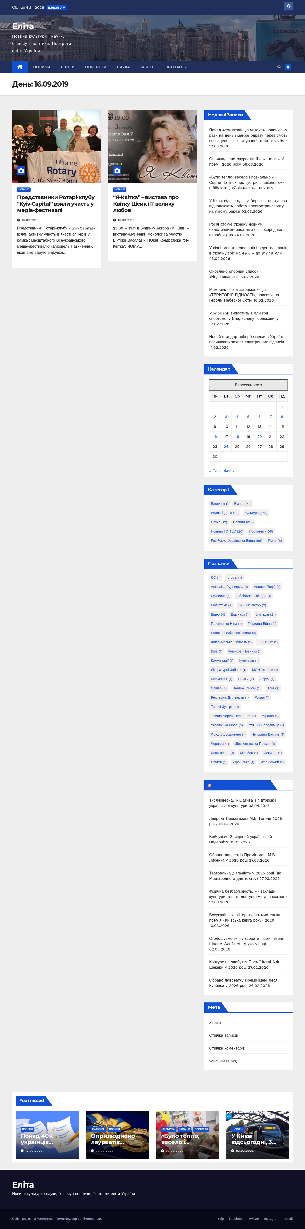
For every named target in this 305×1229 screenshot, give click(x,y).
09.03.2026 (105, 1151)
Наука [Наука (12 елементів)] (219, 522)
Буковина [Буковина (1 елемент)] (220, 596)
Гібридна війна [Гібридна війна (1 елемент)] (262, 624)
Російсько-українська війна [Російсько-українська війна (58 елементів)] (236, 540)
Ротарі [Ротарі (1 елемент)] (262, 697)
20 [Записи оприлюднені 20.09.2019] (259, 436)
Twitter (253, 1219)
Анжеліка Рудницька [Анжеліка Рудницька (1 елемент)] (229, 587)
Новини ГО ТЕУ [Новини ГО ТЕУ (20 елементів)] (227, 531)
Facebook (236, 1219)
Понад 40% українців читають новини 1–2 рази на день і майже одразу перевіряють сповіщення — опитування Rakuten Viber (248, 135)
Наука (123, 67)
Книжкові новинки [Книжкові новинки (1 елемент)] (245, 651)
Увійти (215, 1022)
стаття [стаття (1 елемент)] (218, 762)
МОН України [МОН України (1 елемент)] (265, 670)
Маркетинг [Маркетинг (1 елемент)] (221, 679)
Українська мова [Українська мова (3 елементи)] (227, 725)
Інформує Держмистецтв (240, 785)
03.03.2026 (175, 1151)
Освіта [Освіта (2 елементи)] (219, 688)
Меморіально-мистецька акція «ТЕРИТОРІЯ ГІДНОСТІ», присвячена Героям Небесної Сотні (244, 295)
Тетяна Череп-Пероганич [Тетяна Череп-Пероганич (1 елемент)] (233, 716)
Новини (41, 67)
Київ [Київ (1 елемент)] (216, 651)
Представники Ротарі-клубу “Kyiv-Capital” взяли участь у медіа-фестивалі (56, 203)
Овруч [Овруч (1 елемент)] (267, 679)
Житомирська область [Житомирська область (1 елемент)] (231, 642)
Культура (98, 1129)
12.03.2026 (34, 1151)
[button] (279, 67)
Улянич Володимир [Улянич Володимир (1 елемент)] (266, 725)
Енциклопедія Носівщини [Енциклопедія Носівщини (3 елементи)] (233, 633)
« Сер (214, 471)
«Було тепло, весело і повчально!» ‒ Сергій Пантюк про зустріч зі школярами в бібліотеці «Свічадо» (247, 182)
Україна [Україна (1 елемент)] (270, 716)
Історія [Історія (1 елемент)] (234, 577)
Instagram (271, 1219)
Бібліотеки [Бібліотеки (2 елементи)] (221, 605)
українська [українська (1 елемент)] (243, 762)
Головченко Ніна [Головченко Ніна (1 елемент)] (226, 624)
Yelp (221, 1219)
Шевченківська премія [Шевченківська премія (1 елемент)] (255, 744)
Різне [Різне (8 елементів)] (275, 540)
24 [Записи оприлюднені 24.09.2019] (226, 446)
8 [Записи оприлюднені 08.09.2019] (282, 416)
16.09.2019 (30, 220)
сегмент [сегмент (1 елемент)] (273, 753)
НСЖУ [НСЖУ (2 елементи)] (246, 679)
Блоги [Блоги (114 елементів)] (219, 504)
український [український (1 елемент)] (272, 762)
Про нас (175, 67)
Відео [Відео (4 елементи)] (218, 614)
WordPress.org (223, 1061)
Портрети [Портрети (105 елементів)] (261, 531)
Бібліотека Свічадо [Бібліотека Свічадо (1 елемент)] (253, 596)
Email (288, 1219)
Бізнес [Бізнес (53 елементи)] (243, 504)
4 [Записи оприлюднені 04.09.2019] (237, 416)
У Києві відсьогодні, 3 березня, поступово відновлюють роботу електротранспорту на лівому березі (248, 206)
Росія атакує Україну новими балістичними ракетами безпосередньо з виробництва (247, 229)
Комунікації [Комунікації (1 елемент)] (222, 660)
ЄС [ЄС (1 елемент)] (216, 577)
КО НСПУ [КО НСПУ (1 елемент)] (268, 642)
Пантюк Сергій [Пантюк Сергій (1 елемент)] (247, 688)
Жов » (228, 471)
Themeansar (91, 1219)
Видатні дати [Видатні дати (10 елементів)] (225, 513)
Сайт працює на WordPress (33, 1219)
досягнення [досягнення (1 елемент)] (222, 753)
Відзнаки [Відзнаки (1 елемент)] (240, 614)
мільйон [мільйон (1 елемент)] (249, 753)
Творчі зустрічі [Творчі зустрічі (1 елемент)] (225, 707)
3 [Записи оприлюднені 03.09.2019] (226, 416)
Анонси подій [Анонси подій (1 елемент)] (267, 587)
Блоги (68, 67)
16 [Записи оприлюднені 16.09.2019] (215, 436)
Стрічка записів (223, 1035)
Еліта (23, 26)
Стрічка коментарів (227, 1048)
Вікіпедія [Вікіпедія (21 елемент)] (266, 614)
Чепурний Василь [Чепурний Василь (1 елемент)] (268, 734)
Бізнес (148, 67)
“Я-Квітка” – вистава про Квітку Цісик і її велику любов (146, 203)
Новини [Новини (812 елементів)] (243, 522)
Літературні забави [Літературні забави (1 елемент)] (228, 670)
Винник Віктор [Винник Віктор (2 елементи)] (252, 605)
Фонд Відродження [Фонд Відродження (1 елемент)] (228, 734)
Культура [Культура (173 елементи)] (256, 513)
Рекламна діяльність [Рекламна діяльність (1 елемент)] (230, 697)
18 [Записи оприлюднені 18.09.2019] (237, 436)
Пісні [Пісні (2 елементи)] (272, 688)
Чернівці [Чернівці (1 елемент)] (220, 744)
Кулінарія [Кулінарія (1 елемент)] (249, 660)
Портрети (95, 67)
